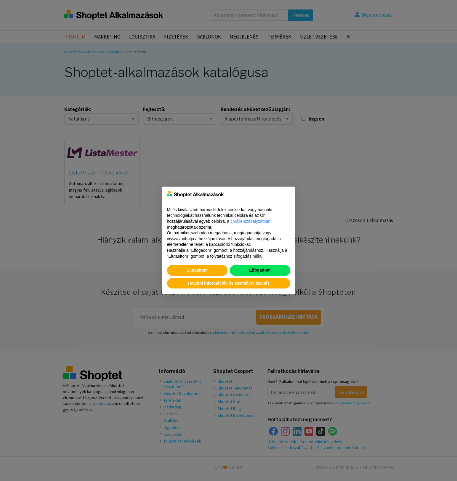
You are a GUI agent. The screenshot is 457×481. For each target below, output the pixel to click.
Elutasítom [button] (197, 270)
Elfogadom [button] (259, 270)
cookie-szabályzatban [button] (250, 221)
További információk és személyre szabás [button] (228, 283)
